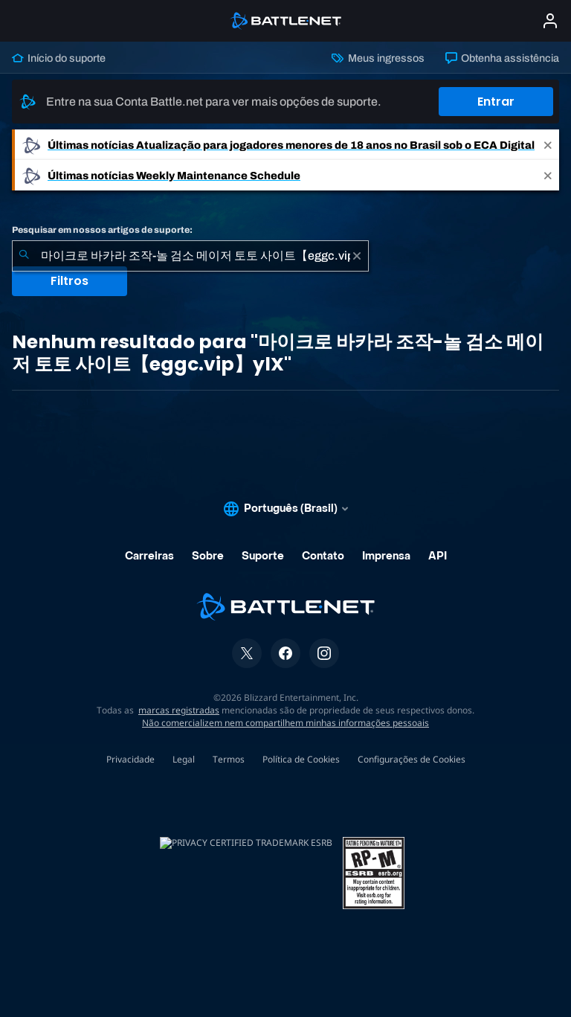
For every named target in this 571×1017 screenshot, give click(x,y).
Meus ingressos (378, 58)
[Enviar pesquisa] (24, 256)
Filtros (69, 280)
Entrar (495, 101)
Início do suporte (59, 58)
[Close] (548, 144)
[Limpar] (357, 256)
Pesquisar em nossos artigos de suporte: (102, 230)
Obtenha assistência (502, 58)
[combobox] (190, 256)
